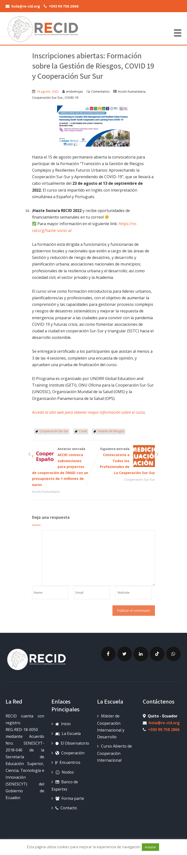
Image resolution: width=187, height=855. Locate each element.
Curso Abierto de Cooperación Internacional (114, 753)
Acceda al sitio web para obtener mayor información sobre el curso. (89, 412)
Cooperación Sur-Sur (47, 97)
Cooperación (70, 753)
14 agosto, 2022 (47, 91)
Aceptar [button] (150, 847)
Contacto (66, 808)
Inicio (63, 723)
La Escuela (68, 733)
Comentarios (100, 91)
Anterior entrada (63, 467)
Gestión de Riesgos (111, 431)
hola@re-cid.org (164, 722)
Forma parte (69, 798)
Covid (83, 431)
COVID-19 (71, 97)
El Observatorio (72, 743)
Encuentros (67, 762)
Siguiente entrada (124, 461)
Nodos (64, 772)
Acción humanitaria (131, 91)
